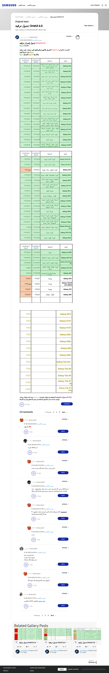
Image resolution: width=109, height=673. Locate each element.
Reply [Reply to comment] (63, 431)
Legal (32, 671)
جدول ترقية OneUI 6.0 (27, 642)
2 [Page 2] (56, 412)
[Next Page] (64, 412)
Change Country (73, 669)
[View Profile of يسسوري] (26, 548)
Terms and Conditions (37, 668)
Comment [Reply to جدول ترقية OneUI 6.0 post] (67, 404)
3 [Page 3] (59, 412)
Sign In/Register (95, 5)
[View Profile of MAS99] (26, 420)
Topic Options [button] (88, 25)
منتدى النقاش (21, 5)
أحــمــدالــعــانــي (25, 650)
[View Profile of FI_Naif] (30, 441)
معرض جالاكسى (31, 5)
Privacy (6, 671)
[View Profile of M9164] (26, 594)
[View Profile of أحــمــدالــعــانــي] (24, 37)
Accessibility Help (9, 668)
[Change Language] (62, 669)
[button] (70, 36)
